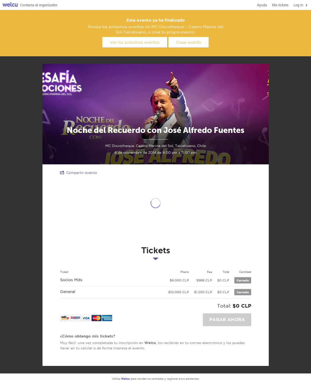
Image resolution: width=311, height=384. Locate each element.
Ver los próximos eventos (135, 42)
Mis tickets (280, 5)
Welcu (10, 5)
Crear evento (188, 42)
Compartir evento (78, 172)
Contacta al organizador (39, 5)
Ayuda (262, 5)
